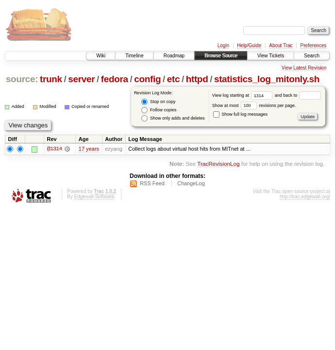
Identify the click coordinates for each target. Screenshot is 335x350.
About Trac (280, 45)
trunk (51, 79)
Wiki (100, 55)
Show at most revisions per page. (254, 105)
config (147, 79)
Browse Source (220, 55)
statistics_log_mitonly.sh (266, 79)
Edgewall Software (94, 196)
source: (22, 79)
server (81, 79)
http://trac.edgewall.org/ (305, 196)
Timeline (134, 55)
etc (173, 79)
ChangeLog (191, 183)
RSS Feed (152, 183)
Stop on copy (158, 102)
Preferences (314, 45)
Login (223, 45)
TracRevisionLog (218, 164)
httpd (197, 79)
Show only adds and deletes (172, 118)
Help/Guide (249, 45)
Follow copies (158, 110)
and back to (298, 95)
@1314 (54, 149)
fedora (114, 79)
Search (311, 55)
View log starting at (243, 95)
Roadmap (174, 55)
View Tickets (270, 55)
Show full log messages (240, 114)
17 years (89, 149)
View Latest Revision (304, 67)
